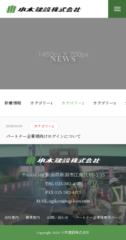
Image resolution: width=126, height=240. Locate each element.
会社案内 (11, 218)
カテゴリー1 (41, 103)
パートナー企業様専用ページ (98, 218)
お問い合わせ (57, 218)
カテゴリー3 (104, 103)
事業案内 (33, 218)
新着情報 (12, 103)
